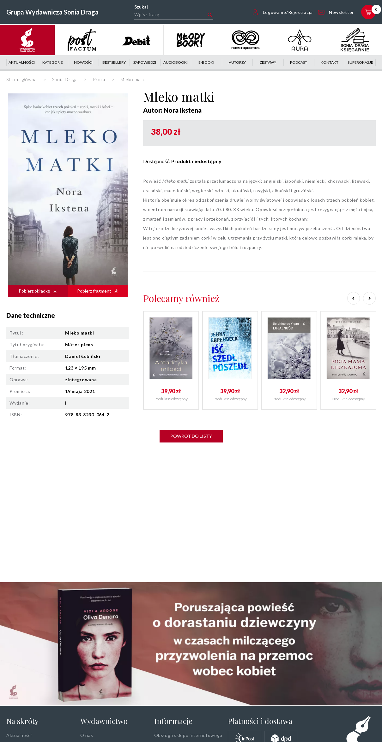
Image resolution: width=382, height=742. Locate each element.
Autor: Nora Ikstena (172, 110)
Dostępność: (182, 161)
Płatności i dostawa (260, 721)
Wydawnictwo (104, 721)
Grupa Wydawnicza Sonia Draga (52, 12)
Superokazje (360, 62)
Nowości (83, 62)
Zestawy (268, 62)
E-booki (206, 62)
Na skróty (22, 721)
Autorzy (237, 62)
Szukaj (141, 6)
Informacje (173, 721)
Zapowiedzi (144, 62)
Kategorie (52, 62)
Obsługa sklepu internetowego (188, 735)
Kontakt (329, 62)
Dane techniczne (30, 315)
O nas (86, 735)
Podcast (298, 62)
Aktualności (22, 62)
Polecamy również (181, 298)
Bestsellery (114, 62)
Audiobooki (175, 62)
